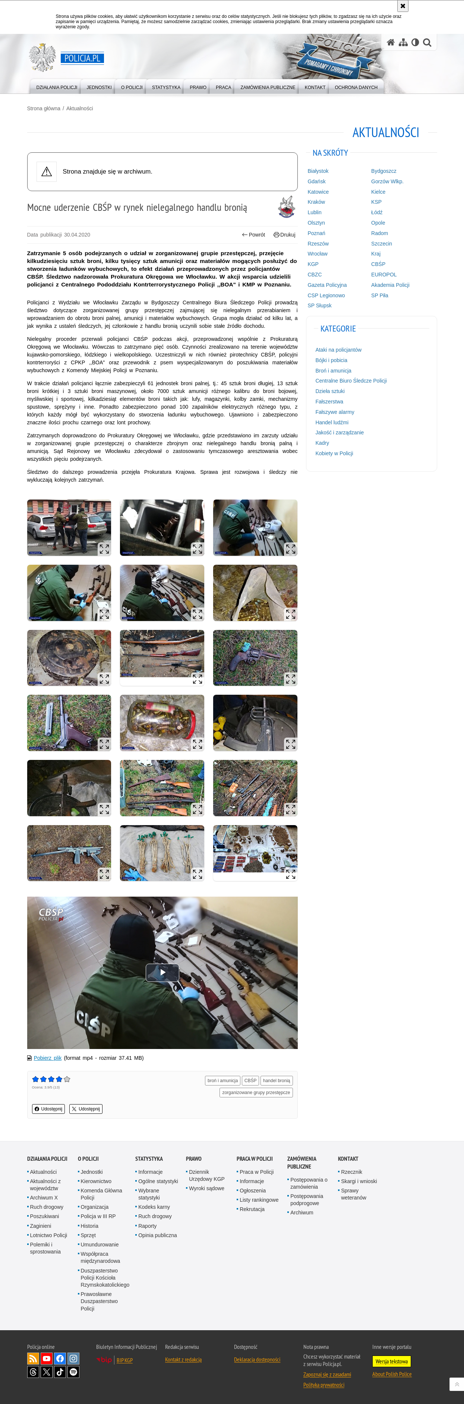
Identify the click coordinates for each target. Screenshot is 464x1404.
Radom (379, 233)
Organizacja (95, 1207)
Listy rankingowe (259, 1200)
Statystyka (149, 1159)
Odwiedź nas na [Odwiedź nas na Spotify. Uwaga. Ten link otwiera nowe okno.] (73, 1372)
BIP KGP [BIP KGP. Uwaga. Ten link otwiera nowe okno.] (125, 1360)
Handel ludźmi (331, 422)
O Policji (88, 1159)
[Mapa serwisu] (403, 42)
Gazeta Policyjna (327, 285)
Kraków (316, 202)
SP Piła (379, 295)
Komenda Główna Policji (101, 1194)
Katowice (318, 192)
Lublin (314, 212)
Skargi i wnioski (359, 1181)
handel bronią (276, 1080)
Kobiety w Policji (334, 453)
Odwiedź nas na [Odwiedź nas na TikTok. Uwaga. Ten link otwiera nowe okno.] (60, 1372)
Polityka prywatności (323, 1384)
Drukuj (285, 235)
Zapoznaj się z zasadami (327, 1374)
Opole (378, 223)
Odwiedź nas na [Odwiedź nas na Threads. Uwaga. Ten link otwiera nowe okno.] (33, 1372)
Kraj (376, 254)
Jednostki (92, 1172)
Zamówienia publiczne (301, 1162)
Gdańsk (316, 181)
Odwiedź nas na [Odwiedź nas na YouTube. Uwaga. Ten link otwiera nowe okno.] (47, 1359)
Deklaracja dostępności (257, 1359)
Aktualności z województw (45, 1184)
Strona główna (44, 108)
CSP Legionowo (326, 295)
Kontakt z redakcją (183, 1359)
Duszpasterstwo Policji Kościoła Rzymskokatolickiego (105, 1278)
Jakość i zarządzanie (339, 432)
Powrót (253, 235)
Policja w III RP (98, 1216)
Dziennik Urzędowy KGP (207, 1175)
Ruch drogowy (47, 1207)
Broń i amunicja (333, 371)
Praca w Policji (255, 1159)
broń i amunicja (223, 1080)
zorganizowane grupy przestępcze (256, 1092)
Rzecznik (351, 1172)
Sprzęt (88, 1235)
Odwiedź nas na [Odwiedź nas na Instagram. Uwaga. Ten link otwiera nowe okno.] (73, 1359)
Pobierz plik (48, 1058)
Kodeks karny (154, 1207)
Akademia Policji (390, 285)
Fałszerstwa (329, 402)
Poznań (316, 233)
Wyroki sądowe (206, 1188)
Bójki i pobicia (331, 360)
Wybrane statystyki (149, 1194)
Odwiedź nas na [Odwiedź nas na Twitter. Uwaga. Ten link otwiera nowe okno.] (47, 1372)
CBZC (314, 275)
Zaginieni (40, 1226)
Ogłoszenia (253, 1191)
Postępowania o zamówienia (309, 1183)
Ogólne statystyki (158, 1181)
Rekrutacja (252, 1209)
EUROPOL (384, 275)
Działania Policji (47, 1159)
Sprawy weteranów (353, 1194)
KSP (376, 202)
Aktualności (79, 108)
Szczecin (381, 244)
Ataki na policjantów (338, 350)
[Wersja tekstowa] (415, 42)
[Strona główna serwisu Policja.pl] (391, 42)
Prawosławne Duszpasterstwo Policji (99, 1301)
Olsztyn (316, 223)
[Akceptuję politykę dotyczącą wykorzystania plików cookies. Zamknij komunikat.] (402, 6)
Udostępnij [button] (49, 1109)
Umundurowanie (100, 1245)
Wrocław (317, 254)
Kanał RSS (33, 1359)
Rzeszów (318, 244)
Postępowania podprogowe (306, 1199)
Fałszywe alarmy (334, 412)
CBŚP (250, 1080)
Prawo (194, 1159)
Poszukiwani (44, 1216)
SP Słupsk (319, 305)
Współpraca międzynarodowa (100, 1257)
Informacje (150, 1172)
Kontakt (348, 1159)
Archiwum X (44, 1198)
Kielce (378, 192)
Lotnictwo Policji (48, 1235)
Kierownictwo (96, 1181)
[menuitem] (57, 86)
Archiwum (301, 1213)
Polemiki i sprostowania (45, 1248)
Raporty (147, 1226)
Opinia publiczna (157, 1235)
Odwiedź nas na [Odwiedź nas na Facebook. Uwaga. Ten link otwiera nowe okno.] (60, 1359)
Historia (89, 1226)
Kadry (322, 443)
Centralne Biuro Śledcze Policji (350, 381)
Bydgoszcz (384, 171)
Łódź (376, 212)
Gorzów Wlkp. (387, 181)
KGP (313, 264)
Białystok (317, 171)
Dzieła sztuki (330, 391)
